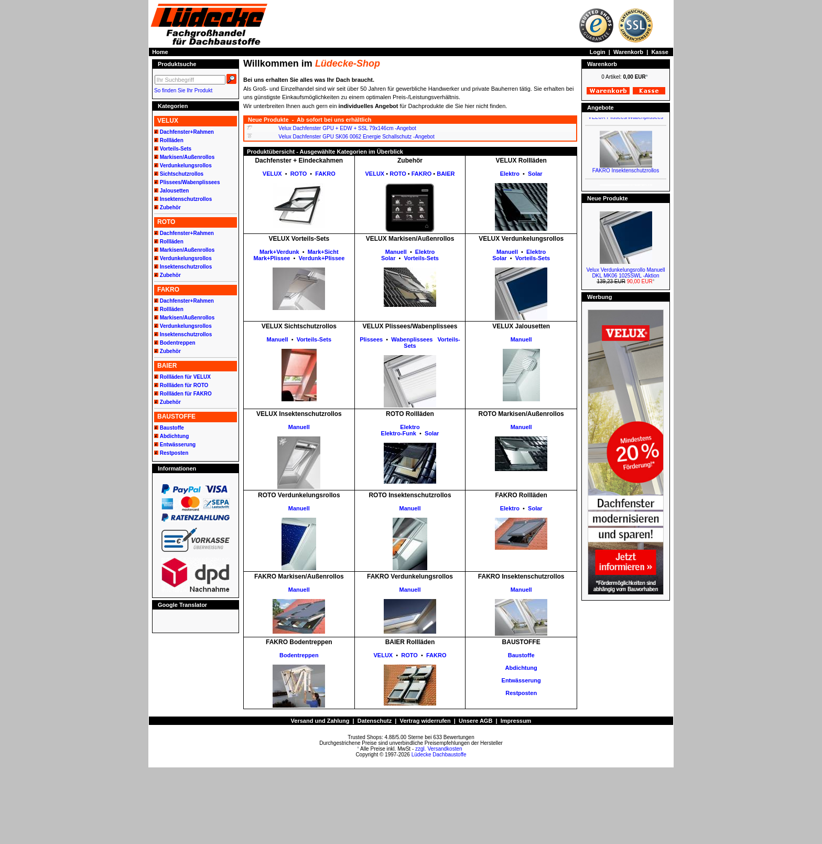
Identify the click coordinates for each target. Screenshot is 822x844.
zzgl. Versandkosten (438, 749)
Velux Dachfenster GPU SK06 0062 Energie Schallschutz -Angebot (356, 137)
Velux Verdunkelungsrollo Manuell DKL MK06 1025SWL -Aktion (625, 273)
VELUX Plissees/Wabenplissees (625, 121)
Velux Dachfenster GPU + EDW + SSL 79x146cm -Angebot (347, 128)
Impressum (516, 721)
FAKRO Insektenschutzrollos (625, 175)
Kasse (659, 52)
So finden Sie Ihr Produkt (183, 90)
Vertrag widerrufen (424, 721)
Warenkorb (628, 52)
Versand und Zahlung (320, 721)
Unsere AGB (475, 721)
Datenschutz (375, 721)
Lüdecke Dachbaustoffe (439, 754)
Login (597, 52)
